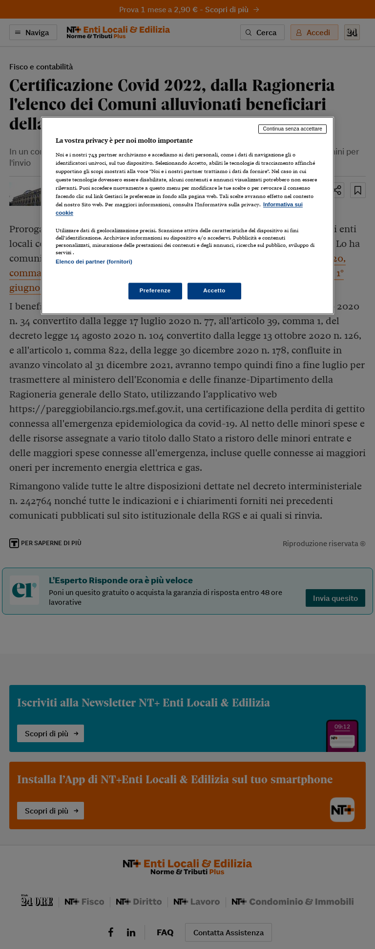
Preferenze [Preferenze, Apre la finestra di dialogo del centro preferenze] (155, 290)
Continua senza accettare (292, 129)
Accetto (214, 290)
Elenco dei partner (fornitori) (94, 262)
